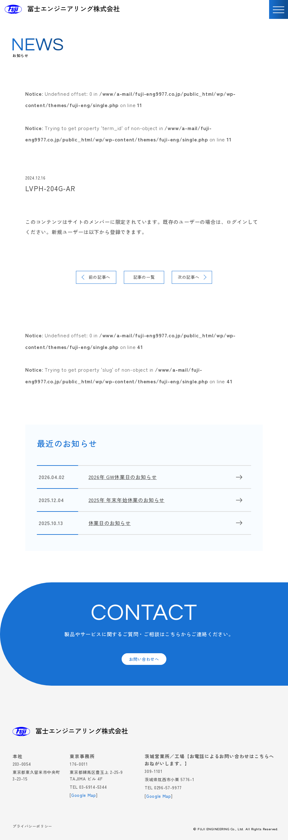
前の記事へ (99, 277)
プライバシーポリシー (32, 827)
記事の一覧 (144, 277)
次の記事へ (188, 277)
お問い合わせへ (144, 659)
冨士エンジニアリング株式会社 (73, 8)
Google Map (83, 795)
